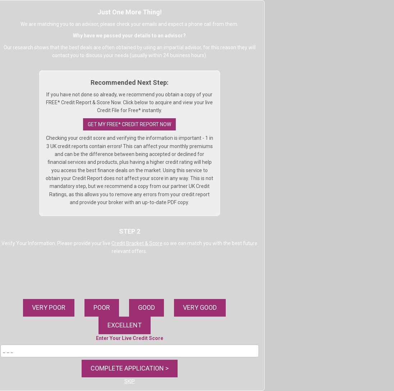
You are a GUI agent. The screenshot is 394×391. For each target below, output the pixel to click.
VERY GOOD (200, 307)
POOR (101, 307)
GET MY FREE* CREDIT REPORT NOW (129, 124)
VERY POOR (48, 307)
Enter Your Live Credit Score (129, 338)
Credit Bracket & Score (136, 243)
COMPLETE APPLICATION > (130, 368)
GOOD (146, 307)
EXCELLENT (124, 325)
